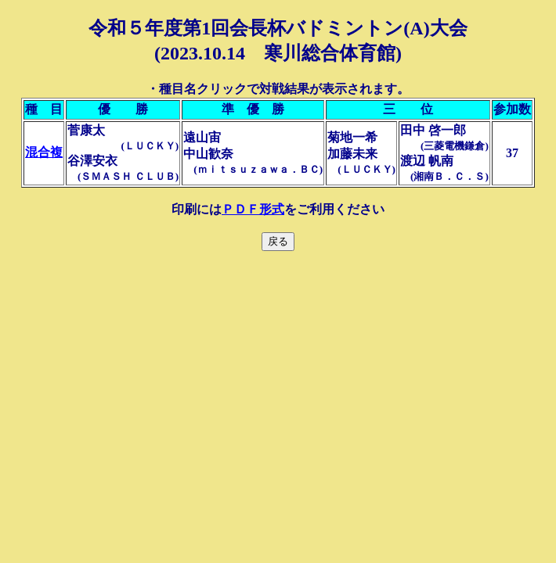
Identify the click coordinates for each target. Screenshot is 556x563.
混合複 (44, 152)
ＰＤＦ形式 (253, 209)
